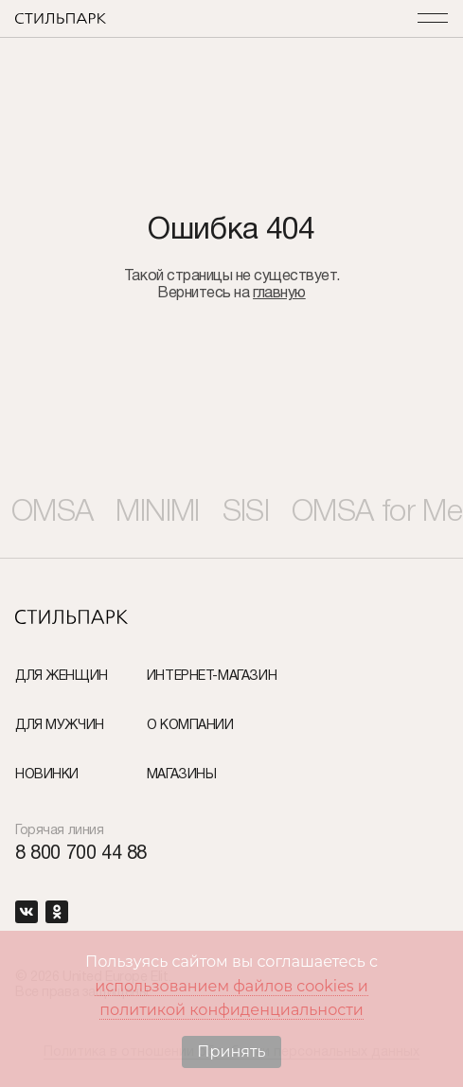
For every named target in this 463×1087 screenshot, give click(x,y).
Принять (231, 1051)
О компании (190, 726)
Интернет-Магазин (211, 676)
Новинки (47, 775)
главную (279, 293)
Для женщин (61, 676)
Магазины (182, 775)
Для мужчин (59, 726)
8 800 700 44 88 (81, 854)
